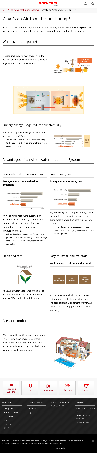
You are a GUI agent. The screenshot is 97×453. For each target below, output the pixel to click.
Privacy (34, 437)
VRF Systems (8, 417)
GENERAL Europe (48, 3)
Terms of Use (24, 437)
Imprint (75, 437)
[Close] (93, 442)
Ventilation (8, 421)
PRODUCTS (6, 403)
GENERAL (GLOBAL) (83, 422)
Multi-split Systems (11, 413)
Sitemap (56, 437)
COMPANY (79, 403)
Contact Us (65, 437)
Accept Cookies (61, 450)
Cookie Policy (45, 437)
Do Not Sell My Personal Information (39, 450)
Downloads (32, 409)
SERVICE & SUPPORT (35, 403)
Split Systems (9, 409)
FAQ (29, 413)
